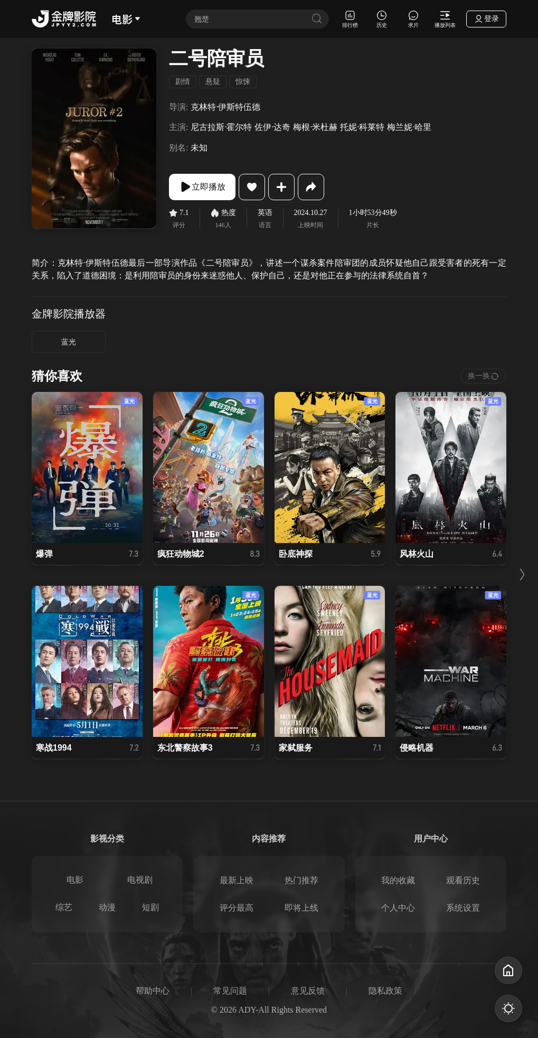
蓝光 (68, 342)
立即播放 (202, 187)
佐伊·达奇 (272, 127)
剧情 (182, 82)
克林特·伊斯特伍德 (225, 106)
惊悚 (242, 82)
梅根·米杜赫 (315, 127)
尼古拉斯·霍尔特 (221, 127)
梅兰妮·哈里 (409, 127)
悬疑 (212, 82)
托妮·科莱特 (362, 127)
